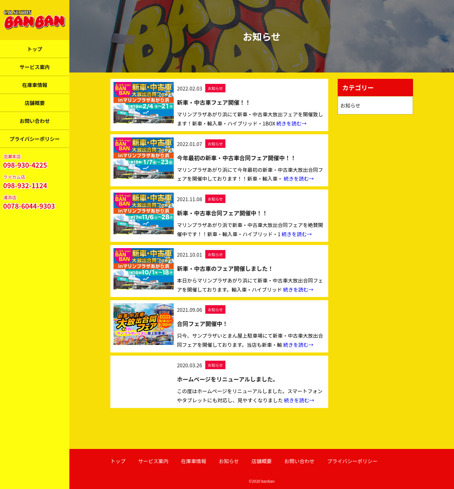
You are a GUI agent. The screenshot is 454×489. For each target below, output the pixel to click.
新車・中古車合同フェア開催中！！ (222, 213)
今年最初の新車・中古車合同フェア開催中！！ (236, 158)
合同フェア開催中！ (202, 323)
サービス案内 (35, 67)
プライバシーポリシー (34, 139)
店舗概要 (35, 103)
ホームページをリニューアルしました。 (227, 379)
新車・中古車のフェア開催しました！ (225, 268)
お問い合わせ (35, 121)
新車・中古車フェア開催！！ (214, 102)
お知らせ (215, 88)
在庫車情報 (34, 85)
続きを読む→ (291, 123)
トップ (34, 49)
